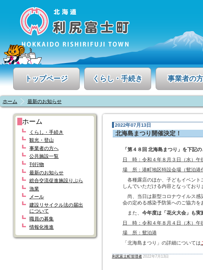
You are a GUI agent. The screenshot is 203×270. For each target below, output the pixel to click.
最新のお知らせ (44, 101)
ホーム (10, 101)
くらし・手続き (117, 78)
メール (36, 197)
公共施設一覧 (44, 156)
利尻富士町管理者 (127, 256)
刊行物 (36, 164)
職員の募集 (41, 219)
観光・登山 (41, 140)
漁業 (34, 189)
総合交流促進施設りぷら (56, 180)
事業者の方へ (44, 148)
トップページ (46, 78)
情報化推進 (41, 227)
